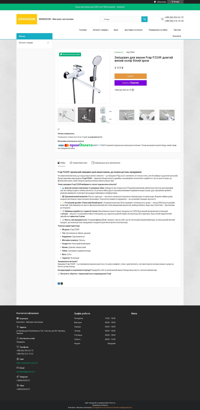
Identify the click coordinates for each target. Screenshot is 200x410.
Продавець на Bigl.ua (100, 405)
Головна (83, 30)
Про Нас (177, 30)
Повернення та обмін (158, 30)
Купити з (130, 83)
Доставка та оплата (133, 30)
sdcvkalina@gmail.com (25, 372)
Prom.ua (112, 403)
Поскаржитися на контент (101, 407)
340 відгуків (161, 2)
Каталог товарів (100, 30)
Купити (131, 76)
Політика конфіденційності (122, 407)
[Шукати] (144, 19)
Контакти (177, 36)
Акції (116, 30)
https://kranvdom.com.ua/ (27, 363)
